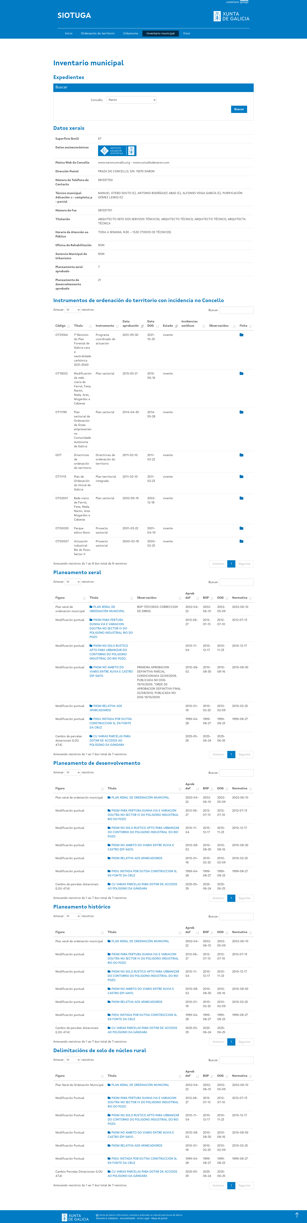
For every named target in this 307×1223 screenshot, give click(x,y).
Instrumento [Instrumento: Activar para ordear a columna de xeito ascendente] (105, 325)
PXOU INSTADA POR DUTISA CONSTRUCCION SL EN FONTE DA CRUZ (111, 723)
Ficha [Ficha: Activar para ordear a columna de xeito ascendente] (243, 325)
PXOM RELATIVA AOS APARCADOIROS (135, 858)
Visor (186, 33)
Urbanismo (130, 33)
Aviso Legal (143, 1218)
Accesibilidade (127, 1218)
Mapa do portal (159, 1218)
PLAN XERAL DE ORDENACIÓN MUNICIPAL (138, 797)
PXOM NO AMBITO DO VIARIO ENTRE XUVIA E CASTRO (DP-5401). (111, 671)
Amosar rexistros (73, 310)
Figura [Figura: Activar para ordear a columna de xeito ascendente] (60, 597)
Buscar (239, 109)
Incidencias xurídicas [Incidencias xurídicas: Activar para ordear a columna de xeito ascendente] (189, 323)
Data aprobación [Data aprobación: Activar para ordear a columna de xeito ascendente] (131, 323)
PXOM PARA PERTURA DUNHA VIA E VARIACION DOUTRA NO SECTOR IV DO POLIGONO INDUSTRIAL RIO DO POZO (111, 629)
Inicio (68, 33)
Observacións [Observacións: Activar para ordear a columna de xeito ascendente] (219, 325)
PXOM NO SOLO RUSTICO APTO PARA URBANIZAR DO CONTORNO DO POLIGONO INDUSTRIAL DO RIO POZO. (143, 832)
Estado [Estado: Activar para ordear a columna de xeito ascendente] (168, 325)
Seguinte (244, 563)
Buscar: (231, 310)
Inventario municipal (161, 33)
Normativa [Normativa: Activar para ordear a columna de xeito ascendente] (239, 597)
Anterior (218, 563)
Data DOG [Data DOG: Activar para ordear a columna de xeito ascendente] (150, 323)
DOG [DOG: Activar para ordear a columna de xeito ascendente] (220, 597)
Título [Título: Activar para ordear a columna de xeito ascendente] (78, 325)
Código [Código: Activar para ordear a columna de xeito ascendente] (60, 325)
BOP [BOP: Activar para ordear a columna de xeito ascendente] (206, 597)
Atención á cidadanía (107, 1218)
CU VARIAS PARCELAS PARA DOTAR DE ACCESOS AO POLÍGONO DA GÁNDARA (110, 740)
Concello (97, 100)
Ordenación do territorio (98, 33)
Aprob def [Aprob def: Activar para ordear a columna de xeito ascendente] (189, 595)
